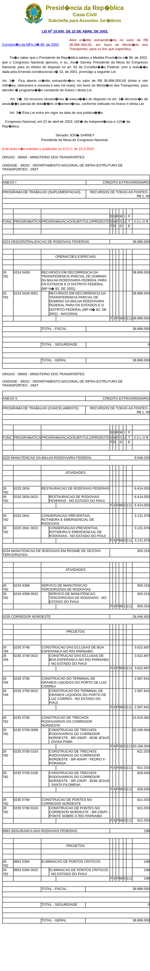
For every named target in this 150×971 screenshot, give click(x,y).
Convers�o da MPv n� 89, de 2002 (30, 44)
